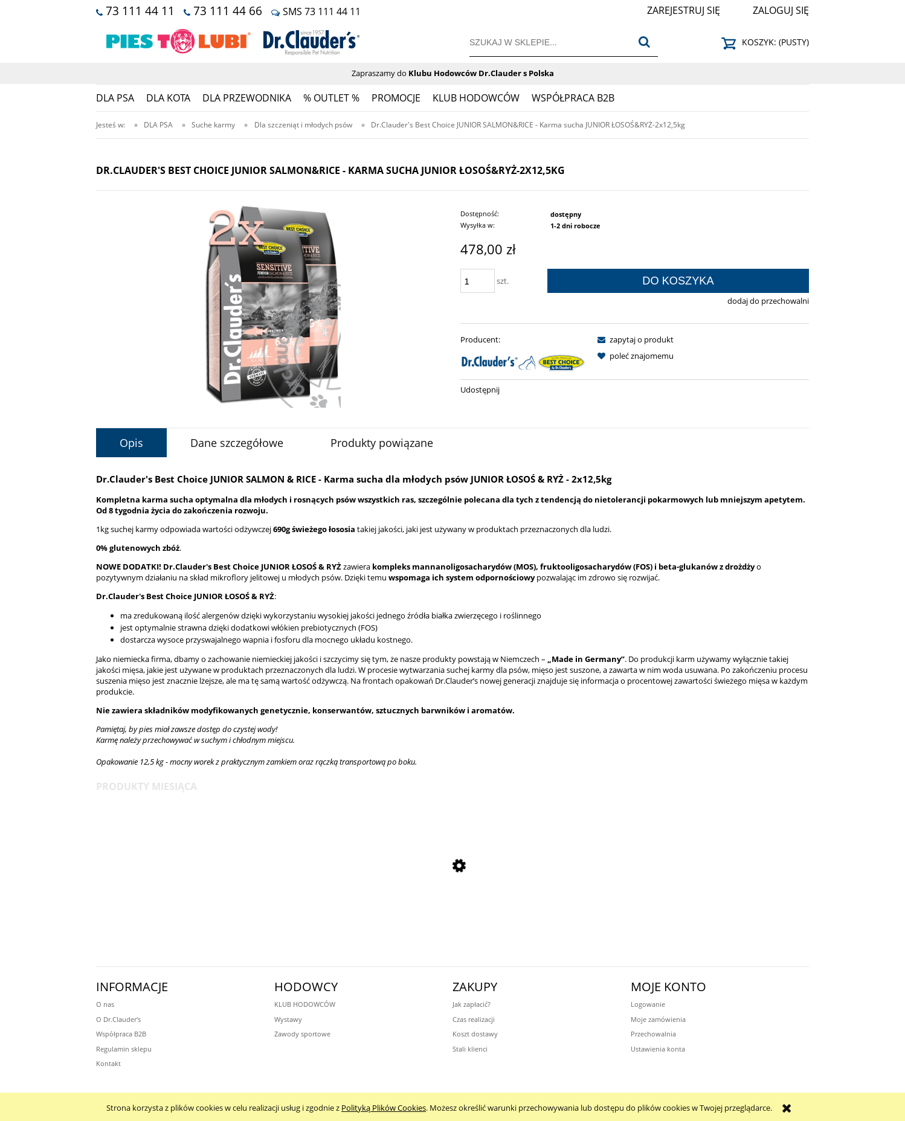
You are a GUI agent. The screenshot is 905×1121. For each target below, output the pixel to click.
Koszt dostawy (475, 1033)
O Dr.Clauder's (118, 1019)
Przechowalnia (653, 1033)
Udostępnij (480, 389)
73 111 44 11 (140, 10)
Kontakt (108, 1063)
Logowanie (648, 1004)
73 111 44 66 (227, 10)
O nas (105, 1004)
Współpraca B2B (121, 1033)
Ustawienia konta (658, 1048)
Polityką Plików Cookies (383, 1107)
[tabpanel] (452, 620)
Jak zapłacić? (471, 1004)
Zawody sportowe (302, 1033)
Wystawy (288, 1019)
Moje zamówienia (658, 1019)
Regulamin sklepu (124, 1048)
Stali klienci (470, 1048)
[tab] (131, 442)
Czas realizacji (473, 1019)
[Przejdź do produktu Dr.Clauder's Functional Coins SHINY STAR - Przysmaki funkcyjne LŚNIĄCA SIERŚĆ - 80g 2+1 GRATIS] (452, 935)
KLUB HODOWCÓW (304, 1004)
